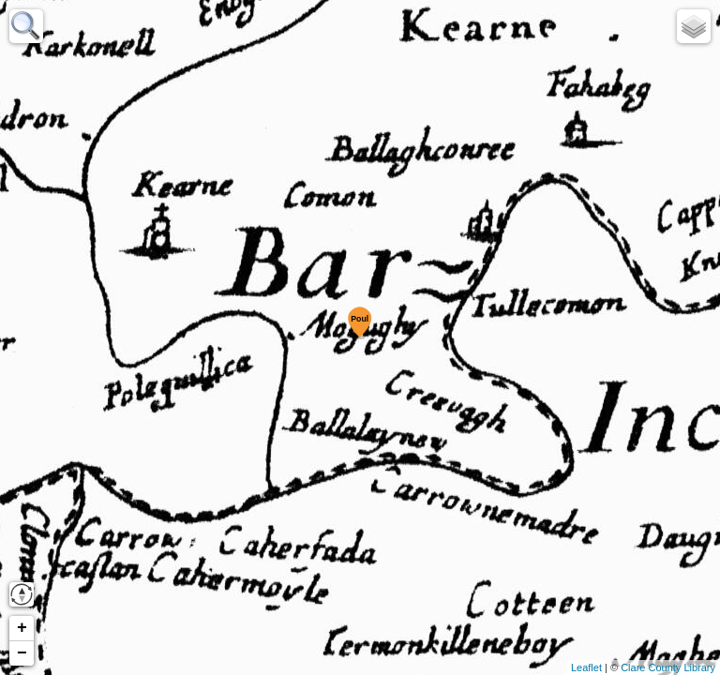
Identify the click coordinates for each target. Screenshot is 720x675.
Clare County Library (668, 667)
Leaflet (586, 667)
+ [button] (22, 628)
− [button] (22, 653)
